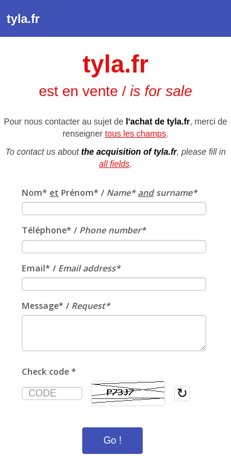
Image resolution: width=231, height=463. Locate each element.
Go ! (112, 440)
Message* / (66, 305)
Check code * (49, 371)
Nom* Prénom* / (109, 192)
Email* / (71, 268)
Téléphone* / (84, 230)
